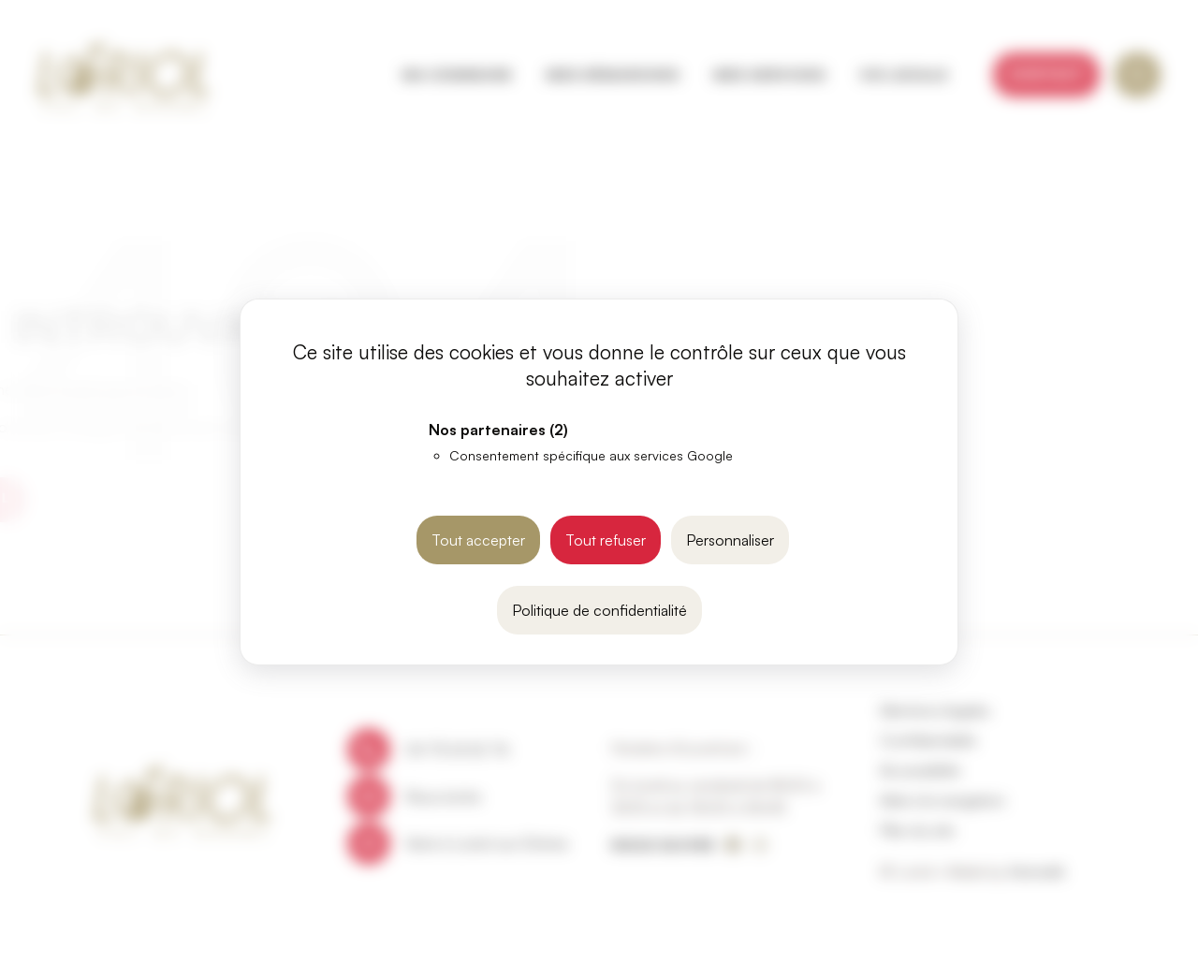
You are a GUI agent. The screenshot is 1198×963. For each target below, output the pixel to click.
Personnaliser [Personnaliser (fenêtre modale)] (730, 540)
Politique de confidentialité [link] (599, 610)
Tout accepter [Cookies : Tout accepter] (478, 540)
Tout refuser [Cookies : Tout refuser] (605, 540)
